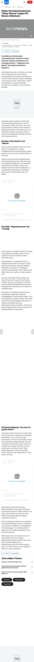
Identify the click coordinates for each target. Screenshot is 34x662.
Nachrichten (8, 7)
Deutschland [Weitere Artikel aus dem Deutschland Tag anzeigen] (19, 579)
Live (30, 2)
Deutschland (20, 7)
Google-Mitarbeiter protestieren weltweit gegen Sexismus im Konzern (13, 566)
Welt (14, 7)
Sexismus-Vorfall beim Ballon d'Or (11, 562)
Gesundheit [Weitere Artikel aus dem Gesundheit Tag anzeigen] (7, 584)
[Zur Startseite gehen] (6, 2)
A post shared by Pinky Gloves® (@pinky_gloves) (17, 219)
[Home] (2, 7)
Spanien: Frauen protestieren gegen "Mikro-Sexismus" (14, 572)
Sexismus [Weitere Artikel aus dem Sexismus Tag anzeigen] (7, 579)
